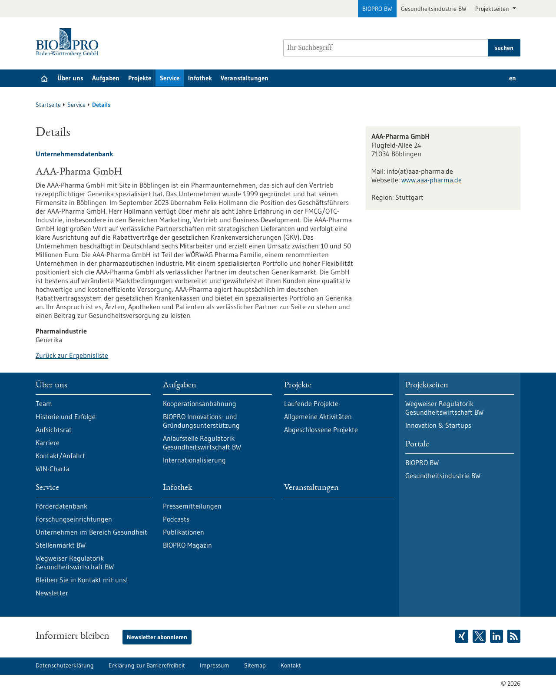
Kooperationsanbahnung (199, 403)
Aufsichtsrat (54, 429)
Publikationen (183, 532)
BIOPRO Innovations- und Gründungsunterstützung (201, 420)
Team (44, 403)
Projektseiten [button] (493, 9)
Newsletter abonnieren (157, 637)
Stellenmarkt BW (61, 545)
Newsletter (52, 592)
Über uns (70, 78)
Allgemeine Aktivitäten (318, 416)
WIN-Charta (53, 468)
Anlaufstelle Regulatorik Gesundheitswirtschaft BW (202, 442)
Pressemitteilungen (192, 506)
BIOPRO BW (377, 9)
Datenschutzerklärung (65, 665)
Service (169, 78)
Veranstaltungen (244, 78)
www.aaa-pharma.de (431, 179)
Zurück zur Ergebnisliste (72, 355)
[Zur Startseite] (69, 42)
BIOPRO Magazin (187, 545)
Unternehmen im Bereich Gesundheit (91, 532)
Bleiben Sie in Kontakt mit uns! (82, 579)
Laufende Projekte (311, 403)
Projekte (139, 78)
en (512, 78)
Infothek (200, 78)
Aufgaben (105, 78)
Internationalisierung (194, 460)
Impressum (214, 665)
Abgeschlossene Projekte (321, 429)
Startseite (48, 105)
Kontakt (291, 665)
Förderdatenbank (61, 506)
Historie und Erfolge (66, 416)
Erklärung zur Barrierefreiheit (147, 665)
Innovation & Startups (438, 425)
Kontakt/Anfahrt (60, 455)
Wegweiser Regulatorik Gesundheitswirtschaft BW (75, 562)
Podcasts (176, 519)
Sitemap (255, 665)
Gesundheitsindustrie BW (434, 9)
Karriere (48, 442)
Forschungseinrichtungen (74, 519)
